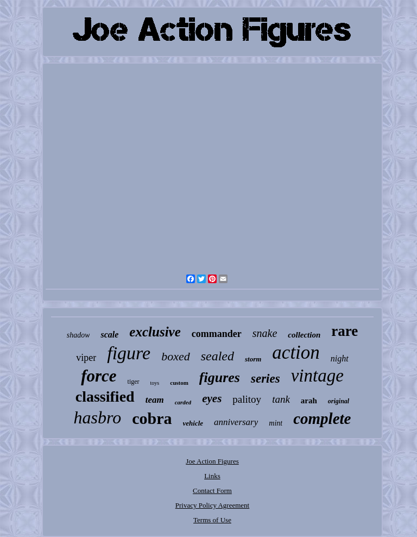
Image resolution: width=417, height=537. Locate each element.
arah (309, 400)
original (338, 401)
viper (86, 357)
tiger (134, 381)
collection (304, 334)
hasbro (97, 417)
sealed (217, 356)
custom (179, 382)
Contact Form (212, 490)
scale (109, 334)
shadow (78, 335)
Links (212, 476)
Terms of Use (212, 520)
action (295, 352)
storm (253, 359)
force (98, 375)
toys (155, 383)
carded (183, 402)
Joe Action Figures (212, 461)
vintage (317, 375)
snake (264, 333)
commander (217, 333)
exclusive (154, 331)
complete (322, 418)
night (340, 358)
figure (128, 353)
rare (344, 331)
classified (105, 396)
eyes (212, 398)
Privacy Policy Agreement (212, 505)
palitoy (246, 399)
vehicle (193, 423)
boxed (175, 356)
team (155, 400)
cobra (152, 418)
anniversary (236, 422)
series (265, 378)
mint (275, 423)
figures (219, 377)
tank (281, 399)
